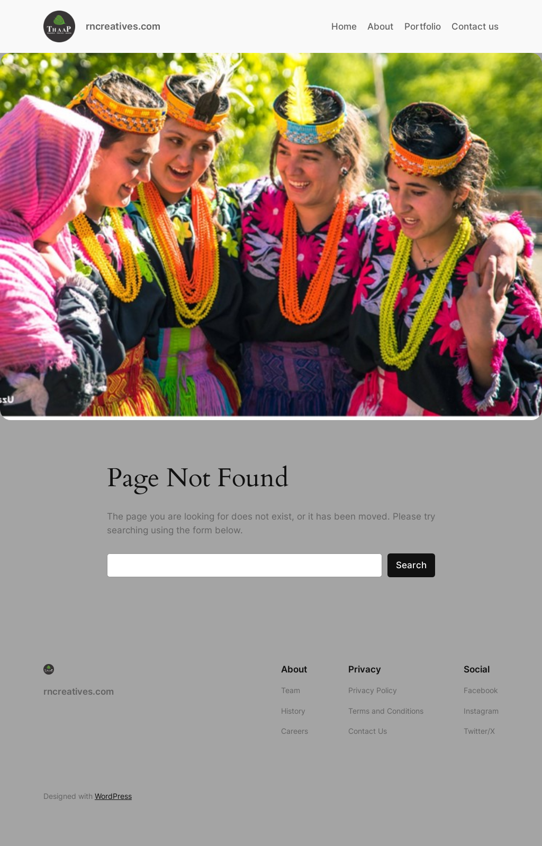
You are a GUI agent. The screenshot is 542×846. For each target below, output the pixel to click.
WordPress (113, 796)
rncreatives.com (123, 26)
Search (411, 565)
